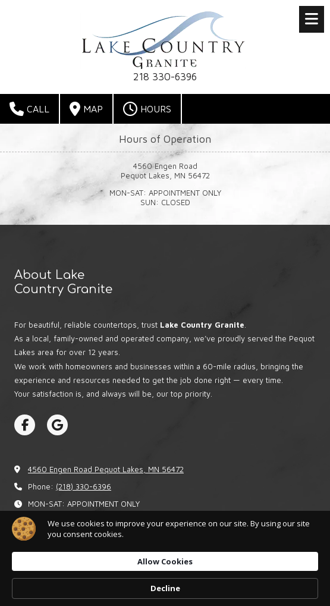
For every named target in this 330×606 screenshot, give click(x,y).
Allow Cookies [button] (165, 561)
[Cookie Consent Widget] (165, 558)
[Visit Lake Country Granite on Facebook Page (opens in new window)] (24, 425)
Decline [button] (165, 588)
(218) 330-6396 (83, 486)
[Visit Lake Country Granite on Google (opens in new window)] (57, 425)
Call (29, 109)
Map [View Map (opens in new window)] (86, 109)
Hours (147, 109)
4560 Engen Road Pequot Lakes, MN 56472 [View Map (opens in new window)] (106, 469)
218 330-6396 (165, 77)
